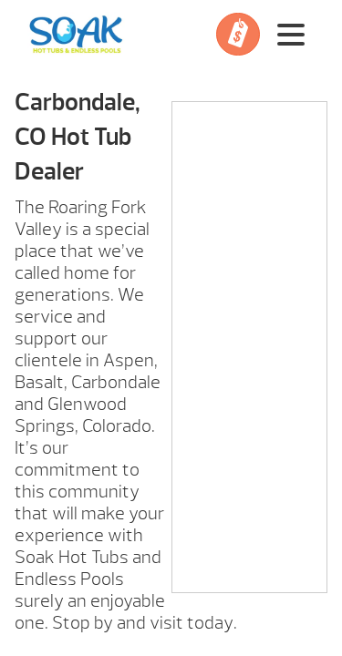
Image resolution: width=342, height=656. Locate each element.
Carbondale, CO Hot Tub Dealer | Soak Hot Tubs (76, 34)
